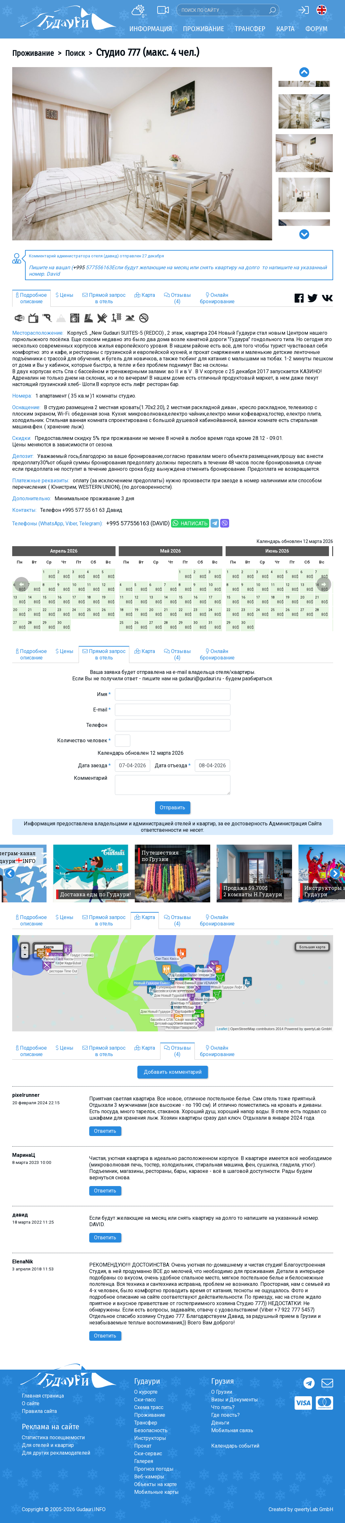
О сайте (30, 1403)
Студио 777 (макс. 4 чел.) (147, 52)
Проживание (33, 53)
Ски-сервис (148, 1453)
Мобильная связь (232, 1430)
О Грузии (221, 1392)
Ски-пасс (145, 1400)
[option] (142, 153)
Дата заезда (94, 765)
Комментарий (92, 778)
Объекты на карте (155, 1484)
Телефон (98, 725)
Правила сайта (39, 1411)
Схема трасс (148, 1407)
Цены (64, 295)
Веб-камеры (149, 1477)
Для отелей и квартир (48, 1445)
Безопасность (151, 1430)
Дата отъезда (173, 765)
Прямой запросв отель (103, 298)
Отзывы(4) (177, 298)
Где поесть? (225, 1415)
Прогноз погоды (154, 1469)
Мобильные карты (156, 1492)
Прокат (142, 1446)
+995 (79, 267)
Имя (104, 694)
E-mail (102, 710)
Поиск (75, 53)
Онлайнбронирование (217, 298)
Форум (317, 28)
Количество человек (84, 740)
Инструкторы (150, 1438)
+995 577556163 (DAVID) (138, 523)
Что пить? (223, 1407)
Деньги (220, 1423)
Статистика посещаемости (53, 1437)
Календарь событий (235, 1446)
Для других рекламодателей (56, 1453)
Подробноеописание (31, 298)
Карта (285, 28)
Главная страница (43, 1396)
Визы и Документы (234, 1400)
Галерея (143, 1461)
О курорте (146, 1392)
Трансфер (145, 1423)
